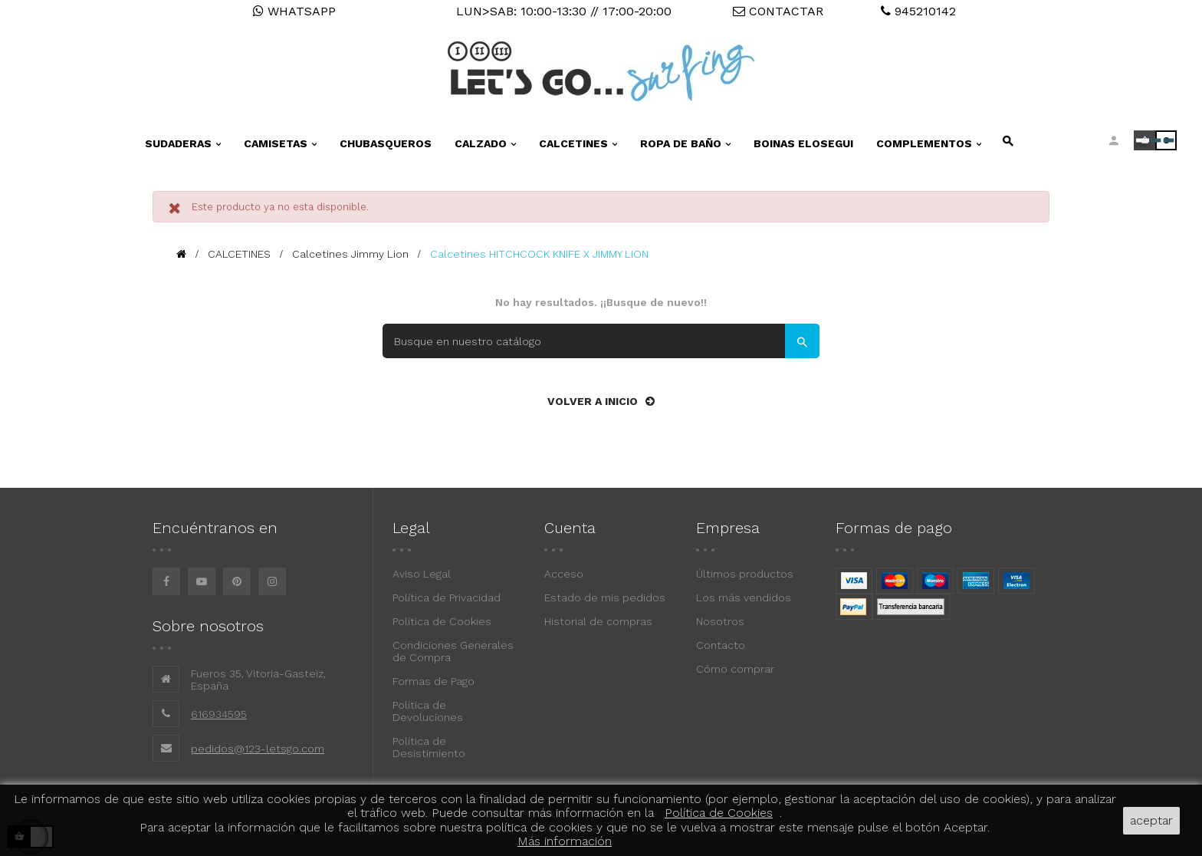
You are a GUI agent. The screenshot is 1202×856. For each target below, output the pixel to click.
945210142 (918, 11)
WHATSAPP (294, 11)
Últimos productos (744, 574)
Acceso (563, 574)
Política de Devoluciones (427, 711)
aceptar (1151, 820)
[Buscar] (601, 341)
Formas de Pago (433, 681)
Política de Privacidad (446, 597)
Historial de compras (598, 621)
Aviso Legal (421, 574)
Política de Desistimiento (428, 747)
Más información (564, 841)
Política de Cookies (441, 621)
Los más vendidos (743, 597)
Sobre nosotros (208, 626)
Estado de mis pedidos (604, 597)
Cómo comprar (735, 669)
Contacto (720, 645)
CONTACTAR (778, 11)
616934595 (219, 714)
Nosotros (720, 621)
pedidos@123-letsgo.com (257, 748)
